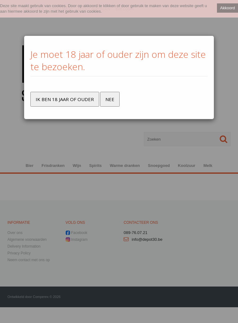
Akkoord (227, 8)
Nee (109, 99)
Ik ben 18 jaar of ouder (65, 99)
